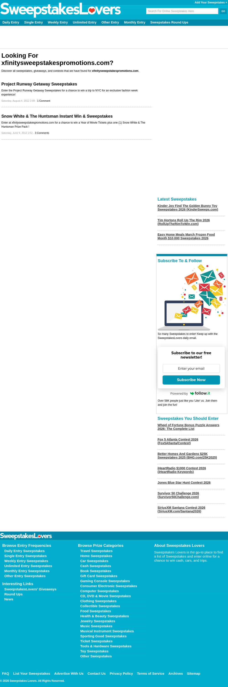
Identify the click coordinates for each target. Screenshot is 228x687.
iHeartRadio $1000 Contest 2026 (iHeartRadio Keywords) (182, 470)
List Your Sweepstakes (31, 673)
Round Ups (13, 594)
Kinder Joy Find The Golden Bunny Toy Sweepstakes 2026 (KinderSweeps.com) (188, 207)
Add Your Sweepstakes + (211, 2)
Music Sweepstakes (96, 626)
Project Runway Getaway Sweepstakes (39, 84)
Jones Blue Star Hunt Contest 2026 (184, 482)
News (8, 599)
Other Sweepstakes (96, 656)
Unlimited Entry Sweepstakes (28, 566)
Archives (175, 673)
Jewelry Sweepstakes (97, 621)
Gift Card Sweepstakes (98, 576)
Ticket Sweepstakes (96, 641)
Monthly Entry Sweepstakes (26, 571)
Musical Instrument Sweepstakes (107, 631)
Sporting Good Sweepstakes (103, 636)
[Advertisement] (114, 37)
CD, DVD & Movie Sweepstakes (105, 596)
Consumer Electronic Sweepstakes (108, 586)
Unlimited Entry (84, 22)
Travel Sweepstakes (96, 551)
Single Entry (33, 22)
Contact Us (97, 673)
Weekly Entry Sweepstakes (26, 561)
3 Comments (42, 133)
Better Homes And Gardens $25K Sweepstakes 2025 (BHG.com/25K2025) (187, 455)
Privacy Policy (121, 673)
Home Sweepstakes (96, 556)
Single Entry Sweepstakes (25, 556)
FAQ (5, 673)
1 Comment (43, 100)
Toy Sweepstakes (94, 651)
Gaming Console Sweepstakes (105, 581)
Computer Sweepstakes (99, 591)
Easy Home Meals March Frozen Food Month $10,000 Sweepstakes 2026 (186, 236)
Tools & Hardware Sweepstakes (106, 646)
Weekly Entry (58, 22)
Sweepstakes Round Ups (169, 22)
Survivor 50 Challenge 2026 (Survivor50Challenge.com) (178, 495)
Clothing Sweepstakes (98, 601)
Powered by (190, 393)
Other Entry (110, 22)
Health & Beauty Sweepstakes (104, 616)
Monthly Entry (134, 22)
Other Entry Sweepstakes (25, 576)
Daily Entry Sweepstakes (24, 551)
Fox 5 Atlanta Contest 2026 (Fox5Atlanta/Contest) (178, 441)
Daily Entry (11, 22)
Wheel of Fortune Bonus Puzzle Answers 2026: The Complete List (188, 427)
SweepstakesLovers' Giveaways (30, 589)
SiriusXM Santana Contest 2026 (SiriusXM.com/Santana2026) (181, 509)
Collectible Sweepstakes (100, 606)
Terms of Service (150, 673)
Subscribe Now (191, 380)
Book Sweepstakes (95, 571)
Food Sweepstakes (95, 611)
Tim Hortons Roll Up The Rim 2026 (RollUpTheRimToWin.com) (184, 222)
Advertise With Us (68, 673)
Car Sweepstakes (94, 561)
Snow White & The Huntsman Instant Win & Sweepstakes (57, 116)
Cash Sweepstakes (95, 566)
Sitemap (193, 673)
